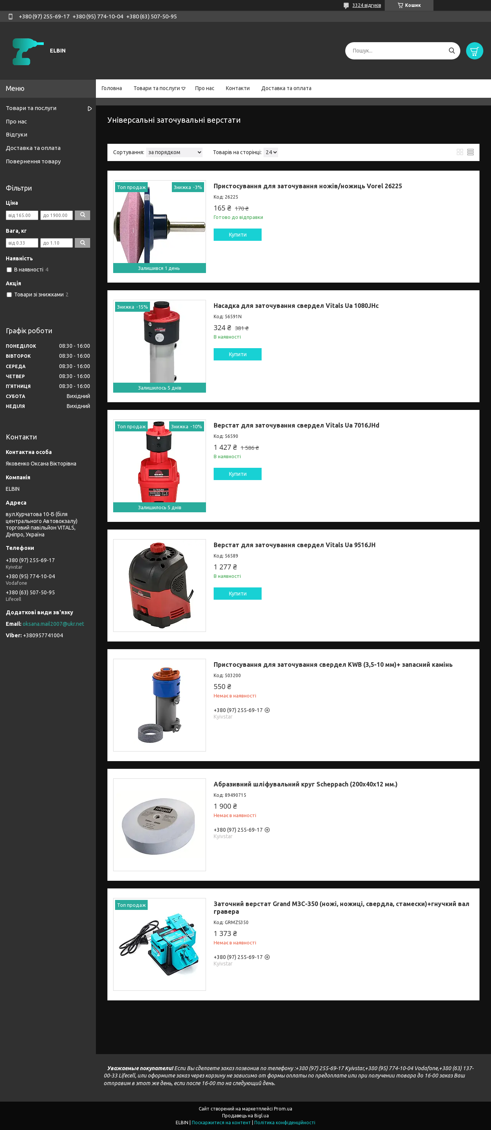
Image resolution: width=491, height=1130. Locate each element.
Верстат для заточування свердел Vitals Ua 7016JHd (296, 425)
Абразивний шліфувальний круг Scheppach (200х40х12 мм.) (306, 784)
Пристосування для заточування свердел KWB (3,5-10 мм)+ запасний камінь (333, 664)
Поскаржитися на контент (221, 1122)
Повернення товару (33, 161)
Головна (112, 88)
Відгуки (16, 134)
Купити (238, 235)
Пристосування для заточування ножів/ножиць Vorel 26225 (308, 186)
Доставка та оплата (286, 88)
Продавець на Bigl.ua (245, 1115)
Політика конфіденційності (284, 1122)
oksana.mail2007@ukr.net (53, 624)
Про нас (204, 88)
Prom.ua (283, 1108)
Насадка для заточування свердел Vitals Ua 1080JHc (296, 305)
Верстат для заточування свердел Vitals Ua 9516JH (295, 544)
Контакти (238, 88)
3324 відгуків (367, 5)
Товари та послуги (156, 88)
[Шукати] (451, 50)
